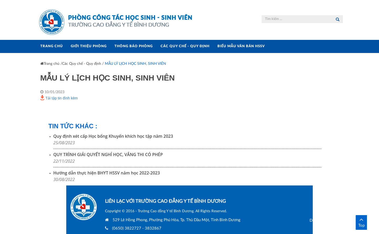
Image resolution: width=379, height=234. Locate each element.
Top (361, 221)
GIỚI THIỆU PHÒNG (89, 46)
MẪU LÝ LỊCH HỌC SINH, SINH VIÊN (135, 64)
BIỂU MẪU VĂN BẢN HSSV (241, 46)
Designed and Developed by (341, 220)
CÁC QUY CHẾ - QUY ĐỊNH (185, 46)
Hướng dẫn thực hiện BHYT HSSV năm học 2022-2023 (106, 173)
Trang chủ (49, 64)
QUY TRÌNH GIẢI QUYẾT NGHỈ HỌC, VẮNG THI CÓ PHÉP (108, 154)
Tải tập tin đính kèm (59, 97)
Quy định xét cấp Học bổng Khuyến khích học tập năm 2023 (113, 136)
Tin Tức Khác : (72, 126)
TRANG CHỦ (51, 46)
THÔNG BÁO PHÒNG (133, 46)
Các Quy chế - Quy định (81, 64)
